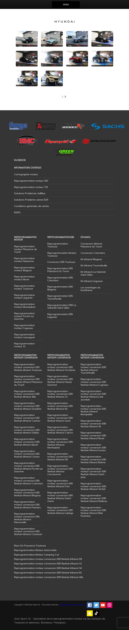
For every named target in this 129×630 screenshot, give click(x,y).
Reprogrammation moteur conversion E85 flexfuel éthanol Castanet (28, 531)
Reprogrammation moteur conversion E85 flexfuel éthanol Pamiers (27, 504)
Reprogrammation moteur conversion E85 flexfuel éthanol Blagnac (27, 492)
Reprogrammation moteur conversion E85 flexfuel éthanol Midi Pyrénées (93, 511)
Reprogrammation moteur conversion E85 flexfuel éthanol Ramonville (26, 518)
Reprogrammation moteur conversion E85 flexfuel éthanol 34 (93, 423)
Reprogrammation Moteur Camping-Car (36, 554)
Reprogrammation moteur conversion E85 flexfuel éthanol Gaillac (26, 430)
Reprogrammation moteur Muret (24, 278)
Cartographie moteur (26, 174)
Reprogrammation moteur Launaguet (24, 336)
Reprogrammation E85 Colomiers (60, 279)
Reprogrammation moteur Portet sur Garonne (24, 316)
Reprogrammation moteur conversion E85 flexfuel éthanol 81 (60, 406)
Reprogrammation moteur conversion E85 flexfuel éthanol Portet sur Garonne (28, 467)
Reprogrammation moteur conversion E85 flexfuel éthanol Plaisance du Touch (28, 380)
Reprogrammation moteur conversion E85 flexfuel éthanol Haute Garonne (60, 380)
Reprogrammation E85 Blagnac (60, 288)
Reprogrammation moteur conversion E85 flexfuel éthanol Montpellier (93, 410)
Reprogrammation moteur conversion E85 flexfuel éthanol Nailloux (94, 498)
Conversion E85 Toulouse (61, 261)
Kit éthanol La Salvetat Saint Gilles (93, 273)
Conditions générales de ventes (31, 206)
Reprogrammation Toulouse (57, 245)
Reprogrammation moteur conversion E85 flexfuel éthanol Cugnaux (94, 382)
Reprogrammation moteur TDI (31, 187)
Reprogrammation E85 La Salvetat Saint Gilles (61, 306)
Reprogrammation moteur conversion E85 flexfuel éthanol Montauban (60, 443)
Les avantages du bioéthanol (90, 289)
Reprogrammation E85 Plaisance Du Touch (60, 270)
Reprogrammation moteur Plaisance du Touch (25, 249)
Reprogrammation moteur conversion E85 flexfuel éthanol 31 (60, 394)
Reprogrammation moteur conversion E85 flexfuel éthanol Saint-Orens (60, 496)
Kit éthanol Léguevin (92, 281)
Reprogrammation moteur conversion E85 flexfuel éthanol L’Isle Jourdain (93, 395)
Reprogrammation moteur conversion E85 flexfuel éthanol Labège (60, 510)
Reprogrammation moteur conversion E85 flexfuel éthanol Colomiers (28, 480)
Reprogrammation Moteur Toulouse (61, 254)
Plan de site (80, 605)
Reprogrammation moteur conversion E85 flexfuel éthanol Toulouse (28, 367)
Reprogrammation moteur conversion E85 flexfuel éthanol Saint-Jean (93, 473)
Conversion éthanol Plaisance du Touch (91, 245)
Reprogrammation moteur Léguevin (24, 296)
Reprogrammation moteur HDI (31, 180)
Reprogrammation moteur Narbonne (24, 260)
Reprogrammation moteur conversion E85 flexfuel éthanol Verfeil (93, 486)
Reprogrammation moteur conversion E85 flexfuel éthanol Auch (60, 418)
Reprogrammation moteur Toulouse (24, 287)
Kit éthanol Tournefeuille (94, 265)
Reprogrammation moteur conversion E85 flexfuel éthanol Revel (93, 435)
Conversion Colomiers (93, 252)
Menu (66, 4)
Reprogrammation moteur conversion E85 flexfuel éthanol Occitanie (61, 367)
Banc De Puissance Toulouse (30, 545)
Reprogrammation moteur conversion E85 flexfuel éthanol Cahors (60, 430)
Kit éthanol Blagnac (91, 259)
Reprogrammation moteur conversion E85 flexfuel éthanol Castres (27, 418)
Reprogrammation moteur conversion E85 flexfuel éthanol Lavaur (93, 447)
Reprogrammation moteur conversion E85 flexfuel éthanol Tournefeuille (93, 368)
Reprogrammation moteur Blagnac (24, 269)
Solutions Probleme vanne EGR (31, 199)
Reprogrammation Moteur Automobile (35, 550)
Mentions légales (67, 605)
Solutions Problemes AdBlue (29, 193)
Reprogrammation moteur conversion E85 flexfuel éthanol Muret (26, 442)
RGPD (17, 212)
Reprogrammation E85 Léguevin (60, 316)
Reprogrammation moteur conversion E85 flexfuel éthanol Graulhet (27, 406)
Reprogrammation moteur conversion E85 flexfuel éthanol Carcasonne (60, 470)
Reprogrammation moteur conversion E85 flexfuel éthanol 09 (60, 456)
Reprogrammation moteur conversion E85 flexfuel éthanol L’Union (27, 454)
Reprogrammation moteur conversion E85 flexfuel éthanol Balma (93, 459)
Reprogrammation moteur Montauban (24, 305)
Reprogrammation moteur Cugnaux (24, 327)
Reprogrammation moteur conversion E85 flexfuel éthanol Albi (26, 394)
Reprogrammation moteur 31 (24, 345)
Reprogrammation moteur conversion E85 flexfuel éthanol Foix (60, 483)
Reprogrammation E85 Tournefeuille (60, 297)
